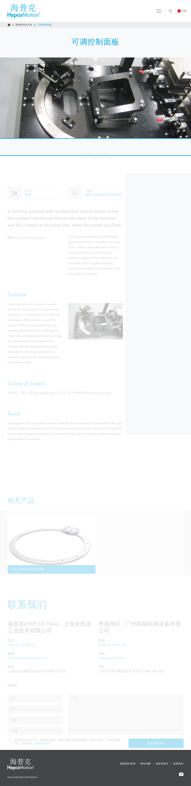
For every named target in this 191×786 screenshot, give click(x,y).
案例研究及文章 (23, 24)
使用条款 (178, 763)
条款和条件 (162, 763)
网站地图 (145, 763)
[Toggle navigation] (156, 11)
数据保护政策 (128, 763)
